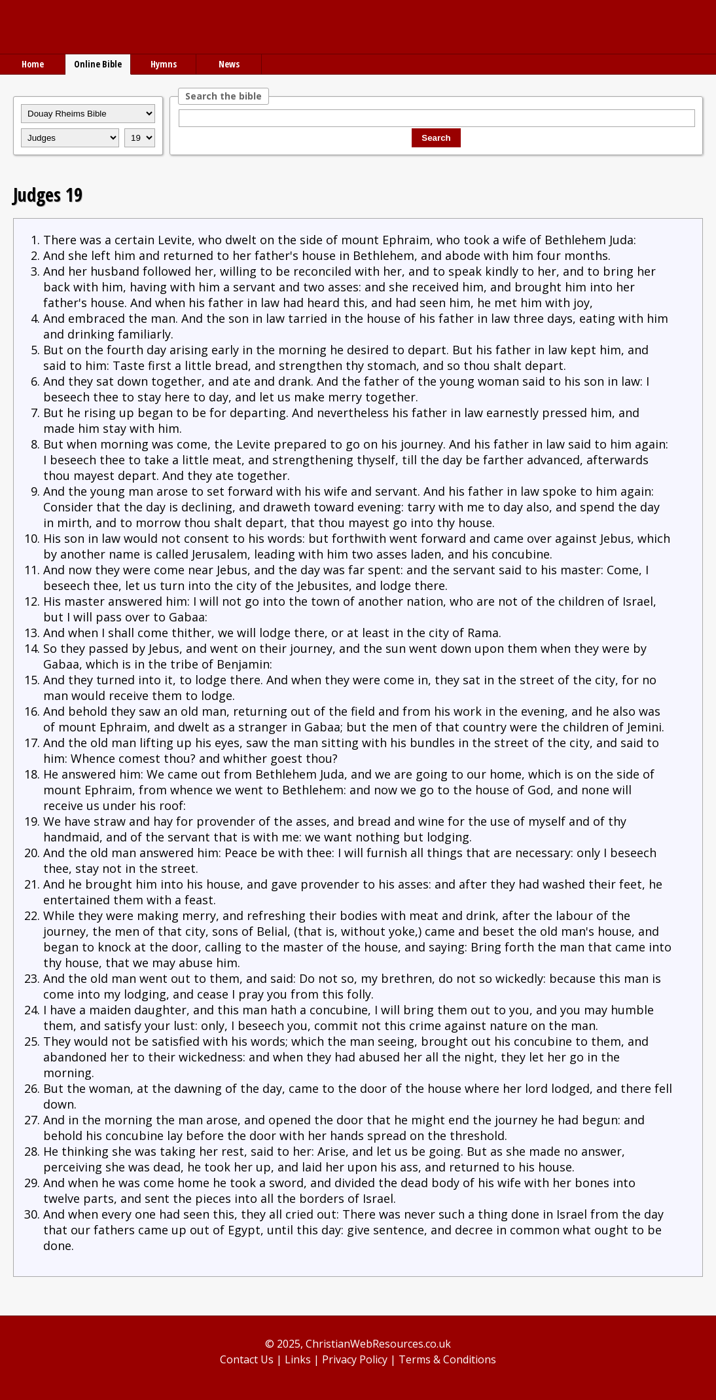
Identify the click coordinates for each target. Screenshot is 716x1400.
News (229, 64)
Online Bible (98, 64)
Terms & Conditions (447, 1359)
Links (298, 1359)
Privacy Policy (354, 1359)
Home (33, 64)
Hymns (164, 64)
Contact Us (247, 1359)
